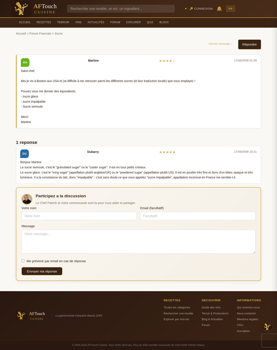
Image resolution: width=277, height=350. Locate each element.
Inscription (243, 331)
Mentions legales (247, 319)
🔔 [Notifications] (219, 8)
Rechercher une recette (178, 313)
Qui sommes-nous (248, 307)
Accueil (25, 22)
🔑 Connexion (201, 8)
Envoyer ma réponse (42, 271)
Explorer (133, 22)
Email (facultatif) (152, 208)
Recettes (44, 22)
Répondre (249, 44)
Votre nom (29, 208)
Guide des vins (211, 307)
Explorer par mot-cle (176, 319)
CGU (240, 325)
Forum (115, 22)
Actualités (96, 22)
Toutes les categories (177, 307)
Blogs (164, 22)
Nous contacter (246, 313)
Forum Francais (40, 33)
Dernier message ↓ (220, 43)
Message (28, 226)
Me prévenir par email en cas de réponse (54, 261)
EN (230, 8)
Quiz (150, 22)
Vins (78, 22)
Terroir (63, 22)
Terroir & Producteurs (215, 313)
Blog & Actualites (212, 319)
